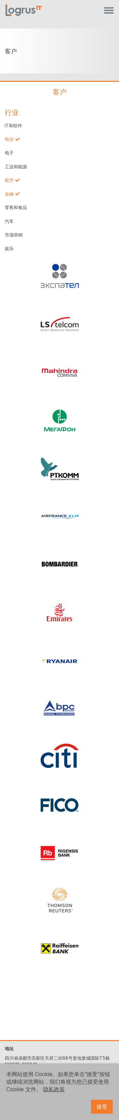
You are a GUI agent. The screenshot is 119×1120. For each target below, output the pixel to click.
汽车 (9, 221)
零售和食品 (16, 207)
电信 (9, 139)
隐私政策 (54, 1089)
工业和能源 (16, 166)
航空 (9, 180)
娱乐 (9, 248)
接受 (101, 1107)
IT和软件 (13, 125)
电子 (9, 152)
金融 (9, 193)
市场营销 (14, 234)
